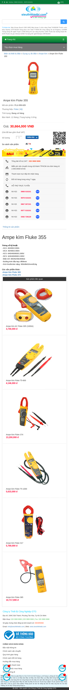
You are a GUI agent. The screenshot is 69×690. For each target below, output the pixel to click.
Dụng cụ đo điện (30, 54)
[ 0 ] (62, 2)
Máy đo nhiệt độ (24, 681)
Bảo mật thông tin (9, 648)
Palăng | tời (4, 685)
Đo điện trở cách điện (38, 680)
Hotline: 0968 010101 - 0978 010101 (21, 2)
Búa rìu (21, 676)
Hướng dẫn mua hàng (11, 662)
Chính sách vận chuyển (12, 651)
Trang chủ (10, 39)
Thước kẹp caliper (45, 681)
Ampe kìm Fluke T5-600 (16, 380)
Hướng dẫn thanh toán (11, 665)
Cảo (25, 676)
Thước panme (55, 681)
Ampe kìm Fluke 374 (14, 435)
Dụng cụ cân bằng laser (11, 681)
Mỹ (21, 109)
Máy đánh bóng (51, 678)
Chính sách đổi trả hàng (12, 658)
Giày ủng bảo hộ (56, 683)
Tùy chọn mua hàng (13, 47)
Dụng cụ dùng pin (49, 676)
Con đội (64, 683)
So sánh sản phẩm (10, 144)
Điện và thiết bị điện (12, 54)
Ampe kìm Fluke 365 (14, 597)
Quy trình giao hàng (10, 655)
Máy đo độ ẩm (34, 681)
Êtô (2, 678)
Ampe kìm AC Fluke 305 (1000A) (19, 326)
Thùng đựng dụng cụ (18, 685)
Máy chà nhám (35, 678)
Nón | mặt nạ (8, 683)
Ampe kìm (43, 54)
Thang (26, 683)
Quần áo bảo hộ (34, 683)
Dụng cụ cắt (40, 676)
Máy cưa (43, 678)
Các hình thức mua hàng (12, 668)
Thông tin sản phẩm (11, 227)
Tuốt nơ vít (16, 678)
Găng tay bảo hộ (45, 683)
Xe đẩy (10, 685)
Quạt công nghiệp (18, 683)
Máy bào (22, 678)
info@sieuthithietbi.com (16, 627)
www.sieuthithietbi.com (38, 627)
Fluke (16, 109)
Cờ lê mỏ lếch (31, 676)
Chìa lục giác (15, 676)
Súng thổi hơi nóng (19, 680)
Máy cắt (28, 678)
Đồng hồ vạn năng (51, 680)
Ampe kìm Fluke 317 (14, 543)
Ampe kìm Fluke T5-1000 (16, 489)
